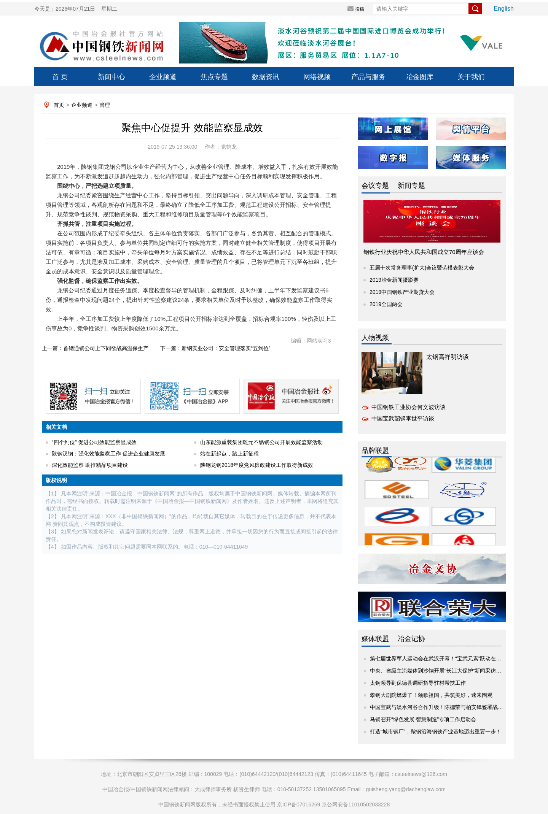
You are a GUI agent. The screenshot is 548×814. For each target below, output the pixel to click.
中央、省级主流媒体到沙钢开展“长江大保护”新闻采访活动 (438, 671)
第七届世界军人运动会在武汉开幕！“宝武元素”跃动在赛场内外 (443, 658)
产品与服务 (368, 77)
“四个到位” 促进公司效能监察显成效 (94, 442)
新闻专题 (411, 185)
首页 (59, 105)
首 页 (60, 77)
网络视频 (317, 77)
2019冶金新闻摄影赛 (394, 280)
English (504, 8)
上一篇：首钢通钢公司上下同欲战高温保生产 (95, 348)
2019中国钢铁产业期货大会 (402, 292)
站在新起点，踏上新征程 (229, 454)
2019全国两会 (386, 304)
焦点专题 (214, 77)
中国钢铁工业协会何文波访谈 (408, 407)
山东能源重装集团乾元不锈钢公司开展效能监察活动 (261, 442)
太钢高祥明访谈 (447, 357)
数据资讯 (265, 77)
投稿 (359, 9)
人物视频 (375, 337)
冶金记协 (411, 639)
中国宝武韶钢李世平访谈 (402, 418)
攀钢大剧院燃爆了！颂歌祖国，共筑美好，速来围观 (431, 695)
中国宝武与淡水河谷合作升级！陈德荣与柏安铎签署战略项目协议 (447, 707)
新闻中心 (111, 77)
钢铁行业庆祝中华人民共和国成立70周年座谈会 (423, 252)
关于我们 (471, 77)
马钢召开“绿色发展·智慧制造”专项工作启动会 (423, 719)
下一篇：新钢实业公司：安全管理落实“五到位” (215, 348)
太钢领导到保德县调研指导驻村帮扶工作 (418, 683)
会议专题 (375, 185)
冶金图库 (419, 77)
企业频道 (163, 77)
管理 (104, 105)
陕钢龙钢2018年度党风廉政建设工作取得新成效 (256, 465)
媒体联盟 (375, 639)
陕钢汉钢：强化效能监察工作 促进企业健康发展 (108, 454)
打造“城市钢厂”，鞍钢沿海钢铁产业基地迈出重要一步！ (435, 731)
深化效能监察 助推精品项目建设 (90, 465)
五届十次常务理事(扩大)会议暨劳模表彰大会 (422, 268)
